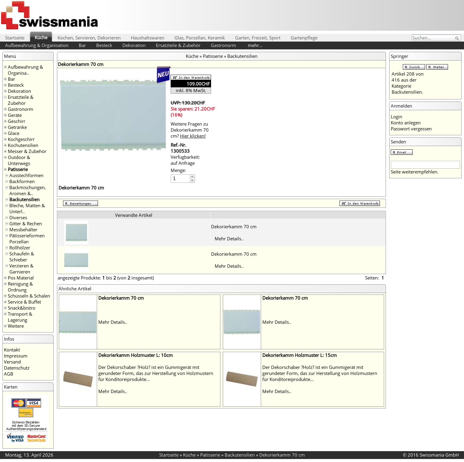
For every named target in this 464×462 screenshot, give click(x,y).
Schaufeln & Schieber (21, 257)
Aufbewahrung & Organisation (36, 45)
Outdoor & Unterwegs (19, 160)
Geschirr (16, 121)
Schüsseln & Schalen (29, 296)
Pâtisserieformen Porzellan (27, 239)
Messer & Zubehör (27, 151)
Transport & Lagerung (20, 317)
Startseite (14, 38)
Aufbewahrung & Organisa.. (25, 70)
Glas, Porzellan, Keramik (200, 38)
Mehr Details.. (229, 239)
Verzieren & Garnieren (21, 269)
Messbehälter (23, 229)
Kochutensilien (23, 145)
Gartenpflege (304, 38)
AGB (8, 374)
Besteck (104, 45)
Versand (12, 362)
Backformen (22, 181)
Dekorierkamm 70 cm (234, 226)
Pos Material (21, 278)
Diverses (18, 217)
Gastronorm (223, 45)
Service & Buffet (24, 302)
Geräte (15, 115)
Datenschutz (17, 368)
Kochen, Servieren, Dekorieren (89, 38)
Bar (82, 45)
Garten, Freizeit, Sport (257, 38)
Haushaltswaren (147, 38)
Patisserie (18, 169)
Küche (41, 37)
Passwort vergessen (411, 129)
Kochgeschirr (21, 139)
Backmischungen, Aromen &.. (27, 190)
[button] (192, 177)
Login (396, 117)
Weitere (16, 326)
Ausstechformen (26, 175)
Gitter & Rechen (25, 223)
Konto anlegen (406, 123)
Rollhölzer (19, 248)
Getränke (17, 127)
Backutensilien (24, 199)
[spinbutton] (180, 178)
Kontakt (12, 350)
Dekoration (134, 45)
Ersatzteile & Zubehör (178, 45)
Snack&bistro (21, 308)
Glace (13, 133)
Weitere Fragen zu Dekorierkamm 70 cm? (190, 130)
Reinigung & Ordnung (20, 287)
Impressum (15, 356)
